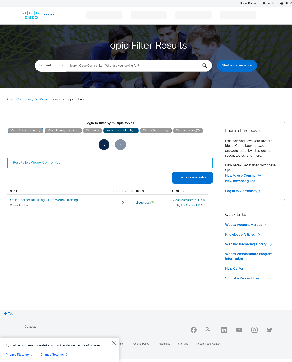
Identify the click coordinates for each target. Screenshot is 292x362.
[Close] (114, 343)
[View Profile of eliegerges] (142, 203)
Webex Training (50, 99)
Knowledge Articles (242, 234)
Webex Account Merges (245, 224)
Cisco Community (20, 99)
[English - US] (286, 3)
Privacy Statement (19, 354)
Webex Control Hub (119, 130)
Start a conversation (237, 65)
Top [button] (11, 313)
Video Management (60, 130)
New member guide (240, 181)
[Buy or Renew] (248, 3)
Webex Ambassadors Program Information (248, 256)
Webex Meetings (154, 130)
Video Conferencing (23, 130)
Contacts (30, 327)
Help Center (236, 268)
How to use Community (243, 175)
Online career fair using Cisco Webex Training (44, 200)
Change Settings (52, 354)
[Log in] (268, 3)
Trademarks (163, 344)
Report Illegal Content (208, 344)
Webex (90, 130)
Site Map (183, 344)
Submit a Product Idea (244, 278)
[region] (59, 350)
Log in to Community (242, 191)
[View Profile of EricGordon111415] (193, 205)
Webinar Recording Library (248, 244)
